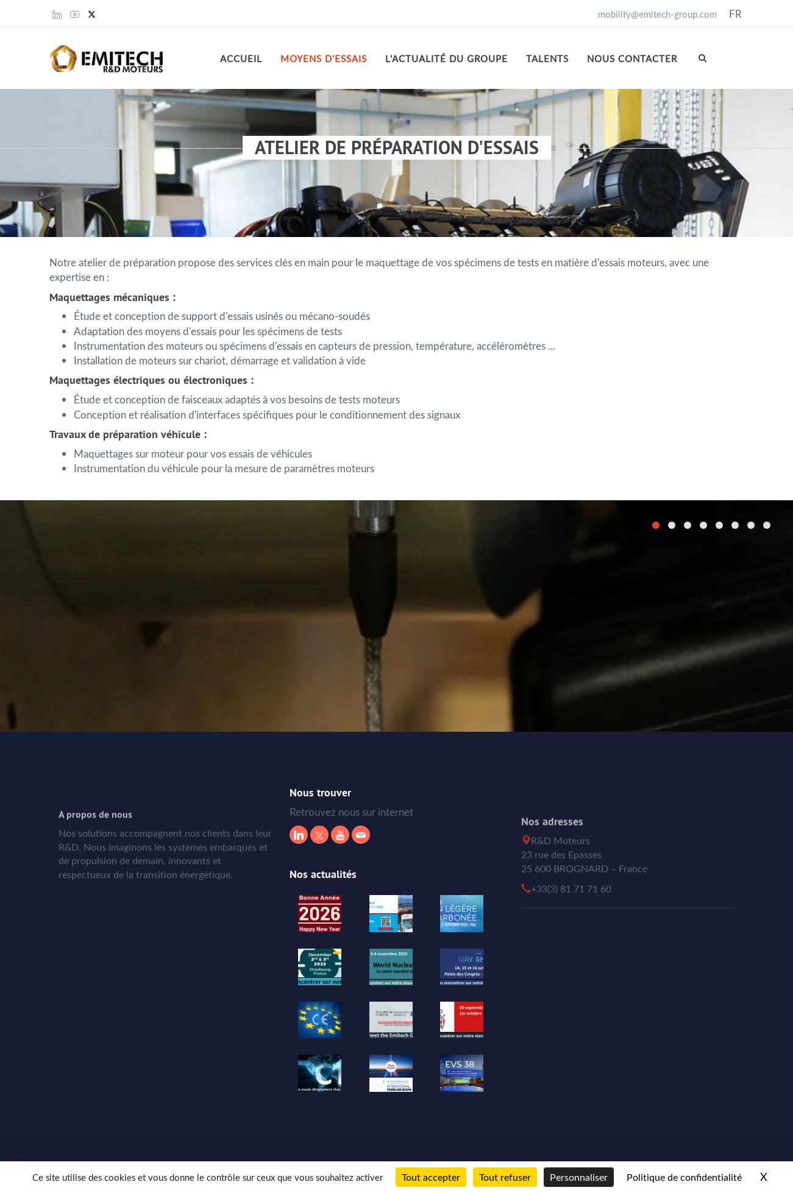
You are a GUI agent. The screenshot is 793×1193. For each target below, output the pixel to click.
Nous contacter (632, 58)
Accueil (241, 58)
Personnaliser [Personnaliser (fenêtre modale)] (579, 1177)
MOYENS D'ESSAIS (323, 58)
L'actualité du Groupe (446, 58)
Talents (547, 58)
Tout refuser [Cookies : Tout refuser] (505, 1177)
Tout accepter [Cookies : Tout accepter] (431, 1177)
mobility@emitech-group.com (657, 14)
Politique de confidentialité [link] (684, 1177)
